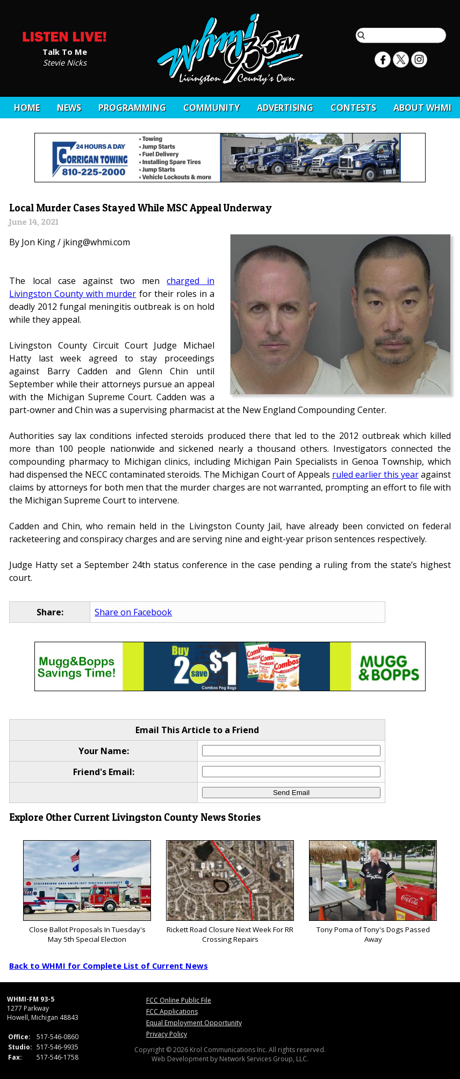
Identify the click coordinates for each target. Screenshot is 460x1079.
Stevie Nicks (65, 61)
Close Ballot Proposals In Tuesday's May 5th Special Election (86, 892)
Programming (132, 107)
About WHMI (422, 107)
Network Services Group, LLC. (263, 1058)
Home (27, 107)
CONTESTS (353, 107)
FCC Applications (172, 1011)
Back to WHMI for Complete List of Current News (108, 965)
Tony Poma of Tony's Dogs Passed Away (372, 892)
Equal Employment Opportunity (194, 1022)
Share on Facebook (133, 612)
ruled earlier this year (375, 474)
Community (211, 107)
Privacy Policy (166, 1034)
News (69, 107)
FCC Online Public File (178, 1000)
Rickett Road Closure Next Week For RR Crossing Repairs (229, 892)
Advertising (285, 107)
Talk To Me (64, 51)
